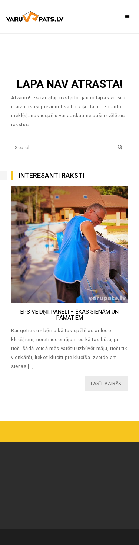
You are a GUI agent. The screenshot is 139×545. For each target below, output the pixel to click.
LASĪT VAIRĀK (106, 383)
